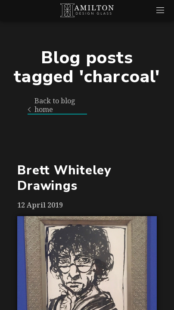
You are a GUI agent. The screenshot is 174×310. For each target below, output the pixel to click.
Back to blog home (51, 105)
